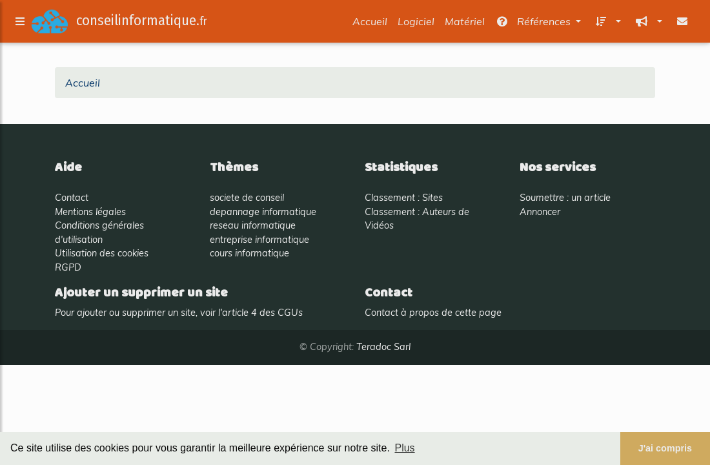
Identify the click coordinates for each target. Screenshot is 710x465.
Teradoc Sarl (383, 347)
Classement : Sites (404, 197)
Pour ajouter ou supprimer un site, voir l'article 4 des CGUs (179, 312)
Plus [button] (404, 447)
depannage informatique (263, 212)
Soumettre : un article (565, 197)
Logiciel (416, 23)
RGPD (68, 267)
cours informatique (249, 253)
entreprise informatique (259, 239)
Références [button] (534, 23)
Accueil (369, 23)
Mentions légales (90, 212)
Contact (71, 197)
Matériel (465, 23)
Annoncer (540, 212)
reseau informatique (253, 225)
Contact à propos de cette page (433, 312)
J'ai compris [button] (665, 448)
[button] (606, 24)
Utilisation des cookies (101, 253)
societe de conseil (247, 197)
